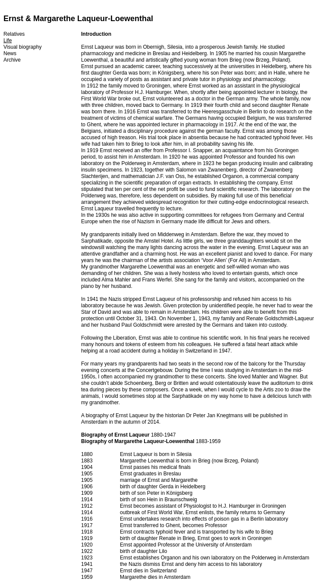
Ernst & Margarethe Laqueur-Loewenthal (78, 18)
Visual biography (22, 47)
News (9, 53)
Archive (12, 60)
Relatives (14, 34)
